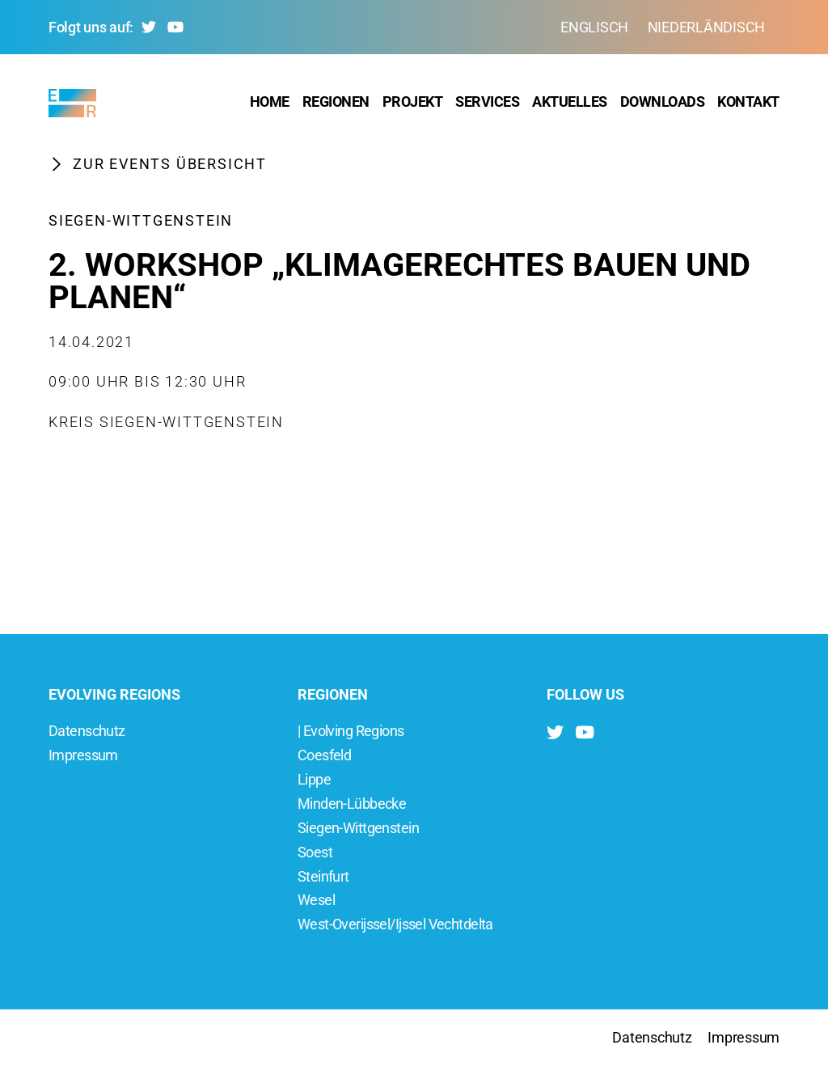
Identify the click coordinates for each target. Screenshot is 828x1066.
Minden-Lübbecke (352, 803)
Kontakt (748, 104)
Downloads (662, 104)
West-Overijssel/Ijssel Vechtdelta (395, 924)
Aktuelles (569, 104)
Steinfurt (323, 876)
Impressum (83, 755)
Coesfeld (324, 755)
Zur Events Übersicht (158, 169)
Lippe (314, 779)
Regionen (336, 104)
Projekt (412, 104)
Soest (315, 852)
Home (269, 104)
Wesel (316, 899)
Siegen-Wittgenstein (141, 226)
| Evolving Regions (351, 730)
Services (487, 104)
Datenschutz (87, 730)
